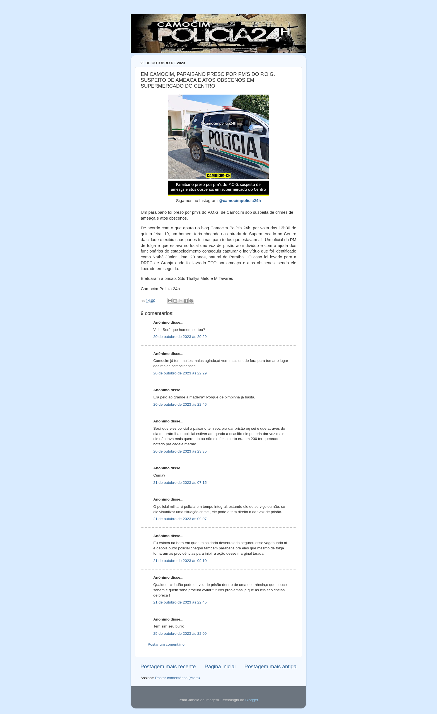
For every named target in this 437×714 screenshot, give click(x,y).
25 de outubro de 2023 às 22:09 (180, 633)
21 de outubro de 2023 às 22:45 (180, 602)
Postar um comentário (166, 644)
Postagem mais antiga (270, 666)
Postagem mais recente (168, 666)
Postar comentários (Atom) (177, 678)
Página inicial (220, 666)
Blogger (251, 700)
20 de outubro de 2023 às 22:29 (180, 373)
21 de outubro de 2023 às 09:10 (180, 561)
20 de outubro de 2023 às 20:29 (180, 337)
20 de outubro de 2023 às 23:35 (180, 451)
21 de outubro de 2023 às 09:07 (180, 519)
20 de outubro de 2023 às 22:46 (180, 404)
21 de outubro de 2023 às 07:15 (180, 482)
